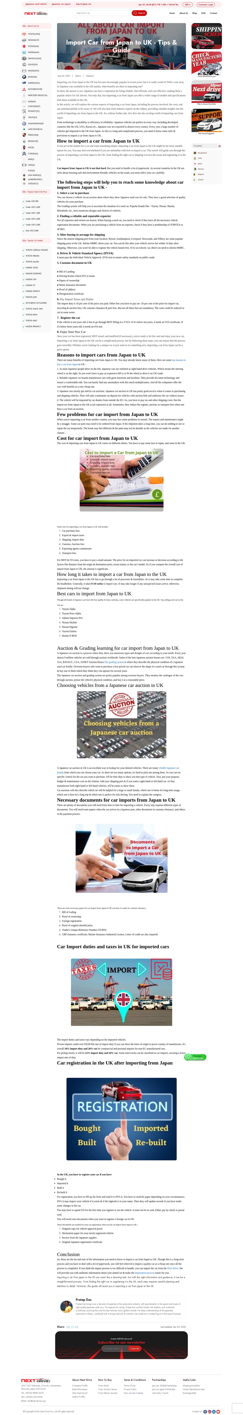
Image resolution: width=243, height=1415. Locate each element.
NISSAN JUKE (30, 297)
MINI (28, 159)
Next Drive (172, 1268)
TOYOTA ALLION (31, 261)
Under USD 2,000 (31, 224)
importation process (145, 1272)
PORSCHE (30, 135)
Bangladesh (200, 153)
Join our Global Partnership (164, 1385)
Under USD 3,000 (31, 207)
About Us (183, 13)
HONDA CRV (29, 279)
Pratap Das (84, 1299)
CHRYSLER (31, 106)
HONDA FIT (29, 285)
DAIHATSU (31, 58)
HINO (28, 165)
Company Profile (79, 1385)
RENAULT (30, 141)
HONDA (30, 52)
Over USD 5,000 (30, 230)
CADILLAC (30, 183)
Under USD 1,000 (31, 213)
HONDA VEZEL (30, 267)
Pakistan (198, 169)
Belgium (198, 174)
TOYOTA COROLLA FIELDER (35, 250)
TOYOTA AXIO (30, 320)
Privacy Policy (130, 1389)
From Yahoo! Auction (107, 1393)
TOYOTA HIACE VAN (33, 308)
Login (206, 4)
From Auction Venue (107, 1389)
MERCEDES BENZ (34, 95)
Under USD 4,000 (31, 219)
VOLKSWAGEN (33, 123)
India (197, 158)
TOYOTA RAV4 (30, 314)
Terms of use (129, 1385)
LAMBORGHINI (32, 179)
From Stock (103, 1385)
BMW (29, 77)
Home (172, 13)
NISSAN (30, 40)
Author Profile (78, 1396)
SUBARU (31, 83)
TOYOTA (31, 34)
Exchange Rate (189, 1393)
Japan (197, 163)
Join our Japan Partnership (163, 1389)
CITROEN (30, 153)
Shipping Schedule (191, 1385)
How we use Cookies (133, 1393)
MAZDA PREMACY (32, 326)
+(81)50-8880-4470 (34, 1392)
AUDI (29, 101)
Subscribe (135, 1348)
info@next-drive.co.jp (36, 1400)
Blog (194, 13)
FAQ (203, 13)
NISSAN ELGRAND (32, 273)
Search (139, 13)
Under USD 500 (30, 201)
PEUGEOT (31, 111)
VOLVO (29, 117)
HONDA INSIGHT (31, 291)
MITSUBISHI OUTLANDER (35, 303)
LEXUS (30, 64)
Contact (213, 13)
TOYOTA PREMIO (31, 256)
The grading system (114, 662)
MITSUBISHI (32, 89)
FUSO (28, 170)
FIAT (28, 147)
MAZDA (30, 70)
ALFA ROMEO (31, 175)
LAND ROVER (32, 129)
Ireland (198, 180)
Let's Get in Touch (160, 1393)
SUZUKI (30, 46)
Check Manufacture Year (194, 1389)
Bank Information (79, 1389)
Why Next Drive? (80, 1393)
